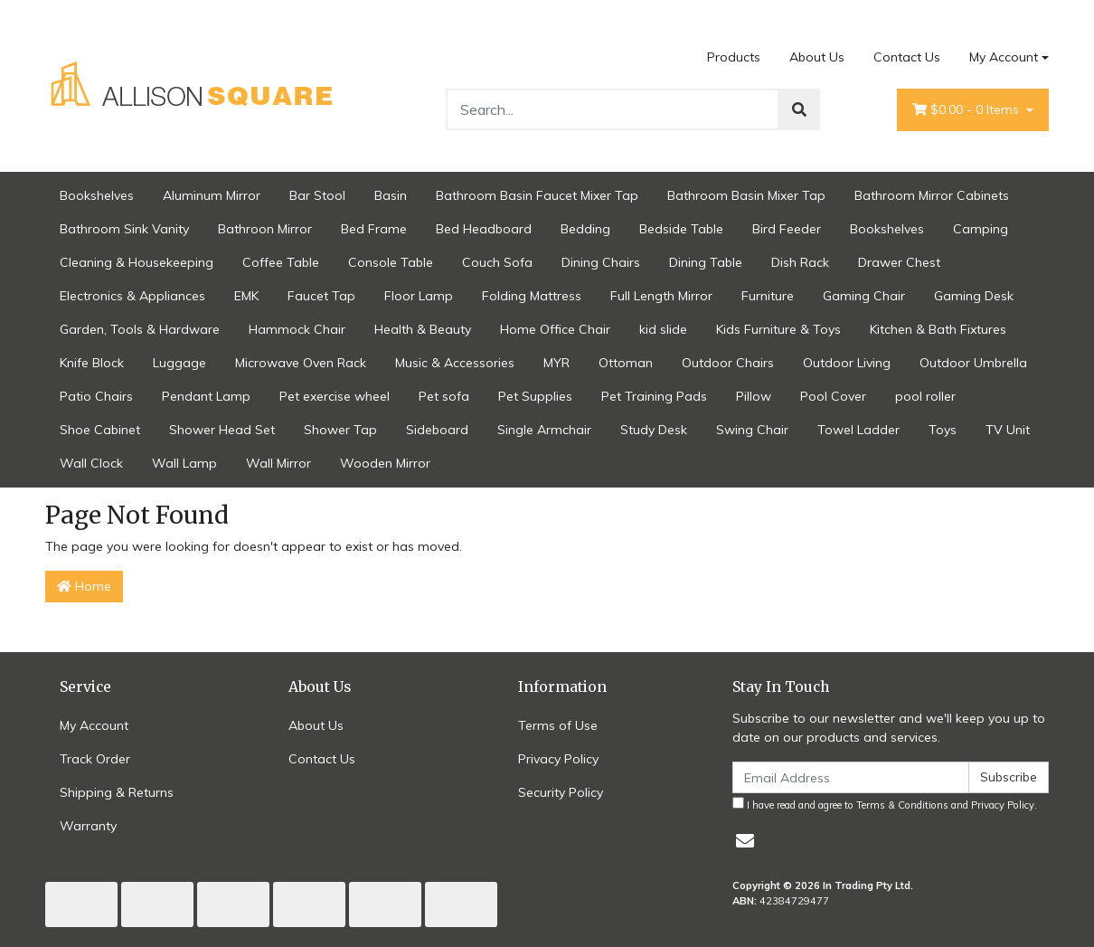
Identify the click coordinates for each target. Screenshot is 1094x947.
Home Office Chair (555, 329)
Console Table (390, 262)
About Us (816, 57)
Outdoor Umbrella (973, 363)
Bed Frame (374, 229)
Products (733, 57)
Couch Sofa (497, 262)
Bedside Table (681, 229)
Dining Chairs (600, 262)
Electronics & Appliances (132, 296)
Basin (390, 195)
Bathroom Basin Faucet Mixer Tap (537, 195)
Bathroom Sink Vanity (124, 229)
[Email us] (745, 840)
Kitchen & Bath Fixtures (938, 329)
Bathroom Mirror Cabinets (931, 195)
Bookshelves (97, 195)
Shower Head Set (222, 429)
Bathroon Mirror (265, 229)
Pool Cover (833, 396)
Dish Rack (800, 262)
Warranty (88, 826)
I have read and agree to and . (884, 804)
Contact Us (906, 57)
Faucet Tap (321, 296)
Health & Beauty (422, 329)
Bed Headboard (484, 229)
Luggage (179, 363)
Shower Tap (340, 429)
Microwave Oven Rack (300, 363)
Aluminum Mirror (211, 195)
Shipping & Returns (117, 792)
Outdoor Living (847, 363)
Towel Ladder (858, 429)
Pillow (753, 396)
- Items (967, 109)
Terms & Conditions (902, 805)
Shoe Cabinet (100, 429)
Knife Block (92, 363)
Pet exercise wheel (334, 396)
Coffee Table (280, 262)
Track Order (95, 759)
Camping (980, 229)
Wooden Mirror (385, 463)
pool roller (925, 396)
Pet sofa (444, 396)
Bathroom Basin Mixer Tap (746, 195)
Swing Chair (752, 429)
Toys (943, 429)
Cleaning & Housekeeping (136, 262)
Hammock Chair (297, 329)
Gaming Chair (864, 296)
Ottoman (626, 363)
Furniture (767, 296)
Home (84, 586)
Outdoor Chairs (728, 363)
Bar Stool (317, 195)
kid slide (663, 329)
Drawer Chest (899, 262)
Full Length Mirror (661, 296)
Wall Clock (91, 463)
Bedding (585, 229)
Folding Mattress (531, 296)
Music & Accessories (454, 363)
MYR (556, 363)
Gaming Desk (974, 296)
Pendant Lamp (206, 396)
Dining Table (705, 262)
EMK (246, 296)
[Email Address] (850, 777)
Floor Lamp (418, 296)
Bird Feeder (786, 229)
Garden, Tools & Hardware (140, 329)
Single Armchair (544, 429)
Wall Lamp (184, 463)
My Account (94, 725)
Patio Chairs (96, 396)
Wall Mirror (278, 463)
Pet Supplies (535, 396)
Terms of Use (558, 725)
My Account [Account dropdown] (1003, 57)
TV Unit (1008, 429)
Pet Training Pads (654, 396)
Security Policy (560, 792)
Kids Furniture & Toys (778, 329)
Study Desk (653, 429)
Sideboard (437, 429)
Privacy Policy (558, 759)
